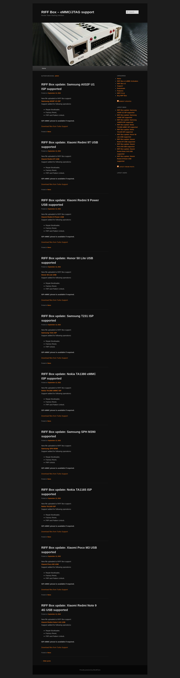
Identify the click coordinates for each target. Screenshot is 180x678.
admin (57, 76)
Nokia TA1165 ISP (48, 506)
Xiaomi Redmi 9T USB (50, 159)
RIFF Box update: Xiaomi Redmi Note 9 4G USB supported (126, 151)
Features (120, 91)
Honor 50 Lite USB (48, 275)
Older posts (46, 661)
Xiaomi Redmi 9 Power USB (52, 217)
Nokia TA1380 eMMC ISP (51, 391)
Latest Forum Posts (126, 166)
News (49, 131)
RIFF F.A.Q (121, 93)
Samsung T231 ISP (49, 333)
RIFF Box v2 (121, 83)
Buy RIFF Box (122, 95)
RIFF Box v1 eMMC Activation (127, 81)
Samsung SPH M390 (49, 449)
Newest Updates (125, 101)
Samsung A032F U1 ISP (51, 101)
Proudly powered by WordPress (90, 670)
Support (120, 86)
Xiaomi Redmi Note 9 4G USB (53, 622)
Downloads (121, 88)
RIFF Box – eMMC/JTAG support (67, 12)
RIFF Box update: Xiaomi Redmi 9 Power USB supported (126, 158)
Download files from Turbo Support (54, 126)
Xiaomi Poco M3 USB (50, 564)
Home (44, 68)
